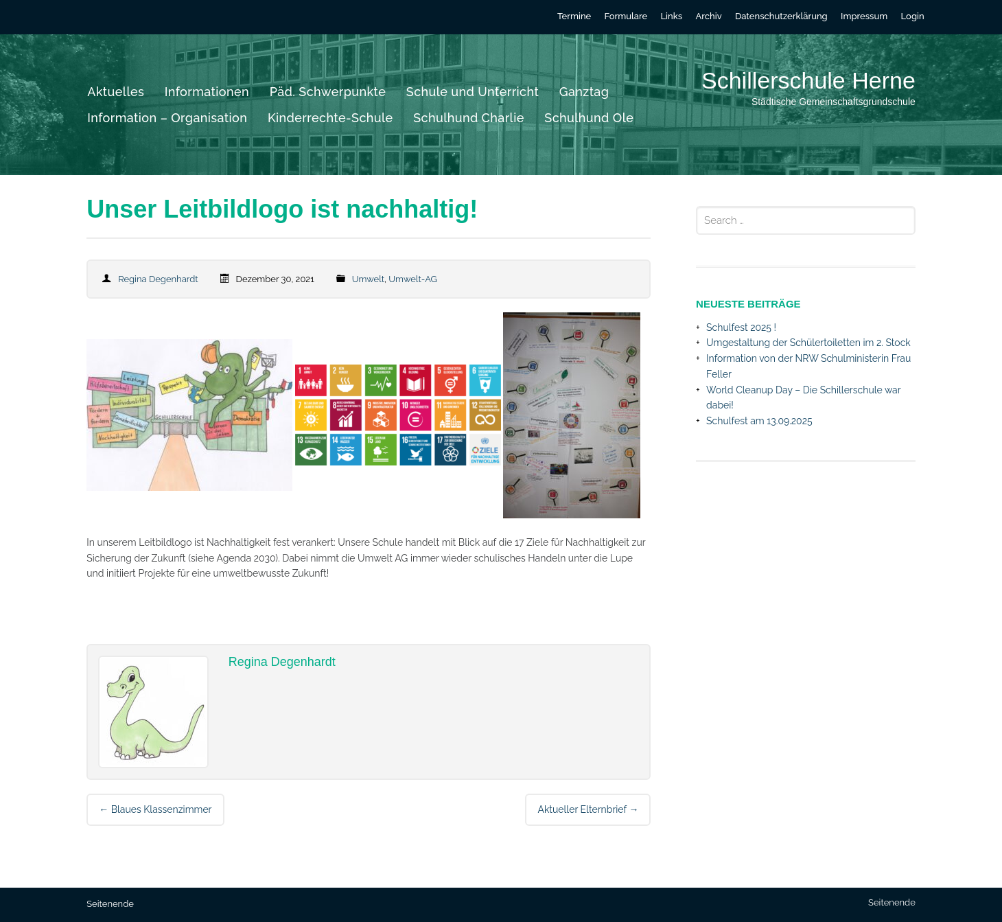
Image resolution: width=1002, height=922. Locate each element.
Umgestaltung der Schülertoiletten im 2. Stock (808, 342)
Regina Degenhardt (158, 279)
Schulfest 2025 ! (741, 327)
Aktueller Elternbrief (587, 809)
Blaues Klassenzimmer (155, 809)
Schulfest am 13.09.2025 (759, 420)
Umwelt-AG (412, 279)
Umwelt (368, 279)
